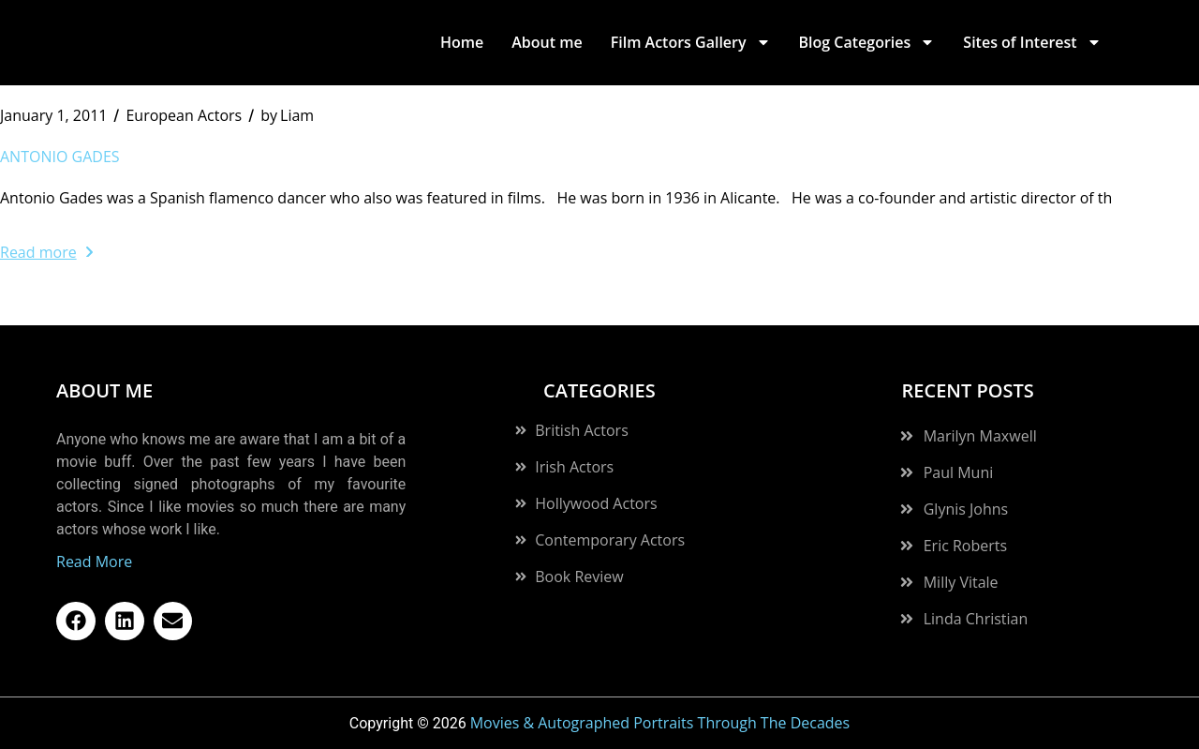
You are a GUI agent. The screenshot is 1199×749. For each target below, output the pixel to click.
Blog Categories (867, 42)
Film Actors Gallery (691, 42)
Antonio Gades (60, 156)
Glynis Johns (966, 509)
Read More (94, 561)
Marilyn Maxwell (980, 435)
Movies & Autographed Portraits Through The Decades (660, 722)
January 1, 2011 (53, 115)
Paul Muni (959, 472)
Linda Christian (976, 618)
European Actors (184, 115)
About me (546, 42)
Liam (287, 115)
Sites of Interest (1032, 42)
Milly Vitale (961, 582)
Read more (46, 252)
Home (461, 42)
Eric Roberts (965, 545)
